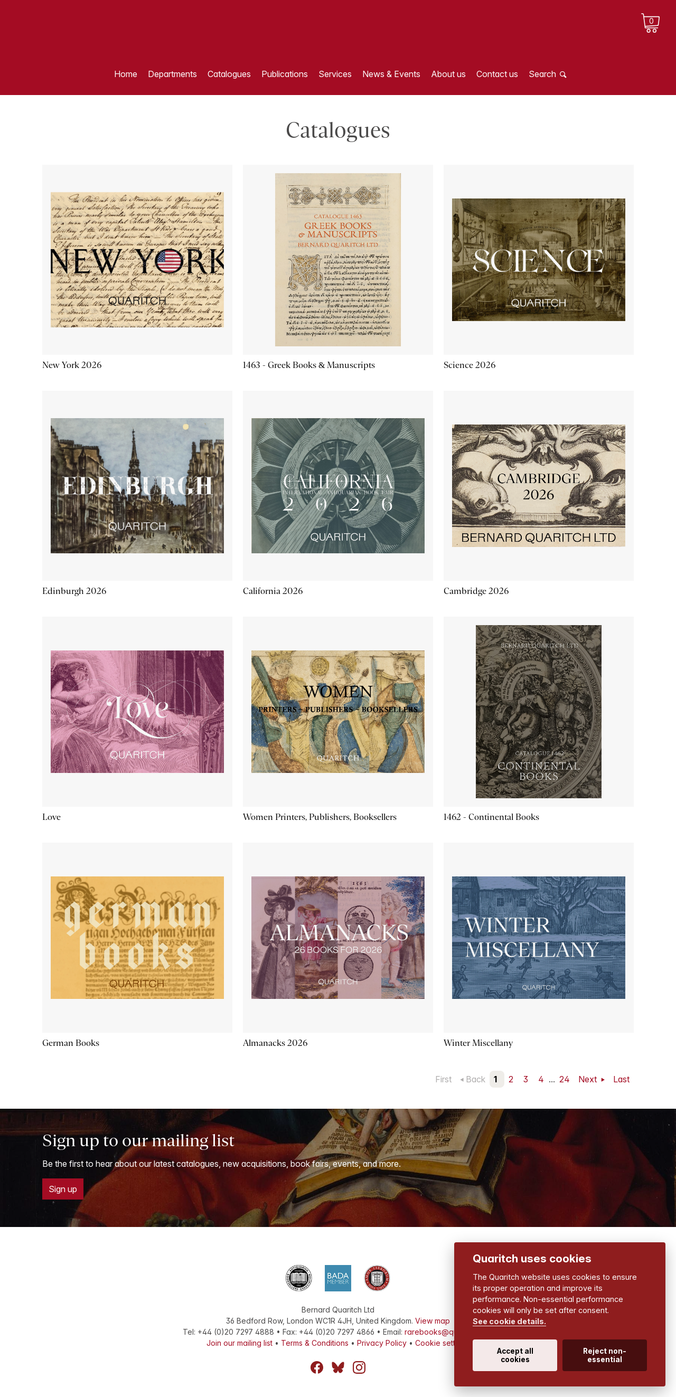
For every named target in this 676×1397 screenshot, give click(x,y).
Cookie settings (442, 1342)
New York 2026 (71, 365)
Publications (284, 74)
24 (564, 1079)
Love (51, 817)
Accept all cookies (515, 1355)
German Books (70, 1043)
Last (621, 1079)
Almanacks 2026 (275, 1043)
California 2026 (273, 591)
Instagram (359, 1367)
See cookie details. (509, 1321)
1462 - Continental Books (491, 817)
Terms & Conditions (315, 1342)
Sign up (63, 1189)
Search (542, 74)
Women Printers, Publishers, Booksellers (320, 817)
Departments (172, 74)
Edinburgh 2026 (74, 591)
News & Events (391, 74)
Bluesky (338, 1367)
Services (335, 74)
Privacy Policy (382, 1342)
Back (475, 1079)
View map (432, 1320)
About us (448, 74)
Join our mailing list (239, 1342)
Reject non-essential (604, 1355)
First (443, 1079)
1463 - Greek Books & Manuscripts (309, 365)
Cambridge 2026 (476, 591)
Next (588, 1079)
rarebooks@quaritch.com (449, 1331)
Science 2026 (469, 365)
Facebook (317, 1367)
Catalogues (229, 74)
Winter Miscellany (478, 1043)
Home (125, 74)
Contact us (497, 74)
